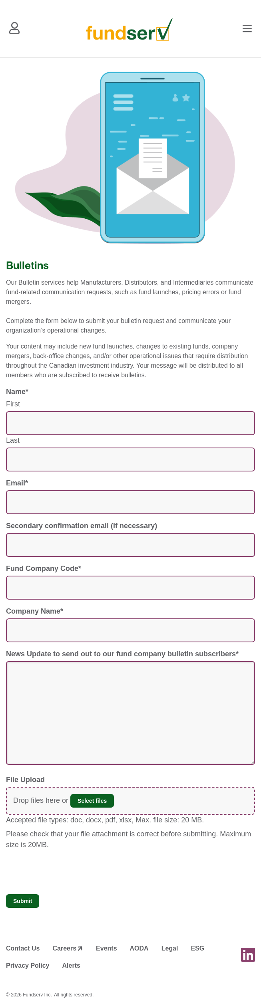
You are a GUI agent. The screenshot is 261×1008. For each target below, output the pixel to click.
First (13, 404)
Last (13, 440)
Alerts (71, 965)
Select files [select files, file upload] (92, 801)
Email (17, 483)
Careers (64, 948)
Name (17, 392)
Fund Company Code (43, 568)
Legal (169, 948)
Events (106, 948)
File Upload (25, 780)
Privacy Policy (28, 965)
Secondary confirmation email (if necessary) (81, 526)
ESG (197, 948)
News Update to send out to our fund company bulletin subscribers (122, 654)
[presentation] (67, 872)
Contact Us (23, 948)
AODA (139, 948)
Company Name (34, 611)
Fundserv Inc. (37, 995)
